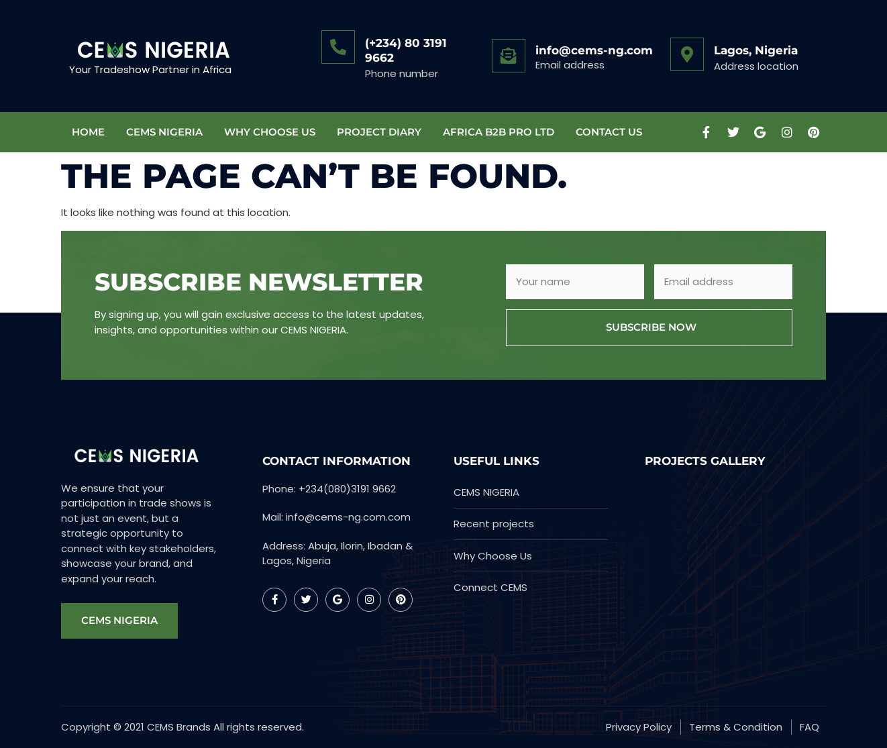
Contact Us (609, 131)
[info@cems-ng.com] (508, 55)
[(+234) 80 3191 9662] (338, 47)
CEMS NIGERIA (164, 131)
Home (88, 131)
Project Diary (379, 131)
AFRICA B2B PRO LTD (498, 131)
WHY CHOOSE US (269, 131)
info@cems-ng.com (594, 50)
